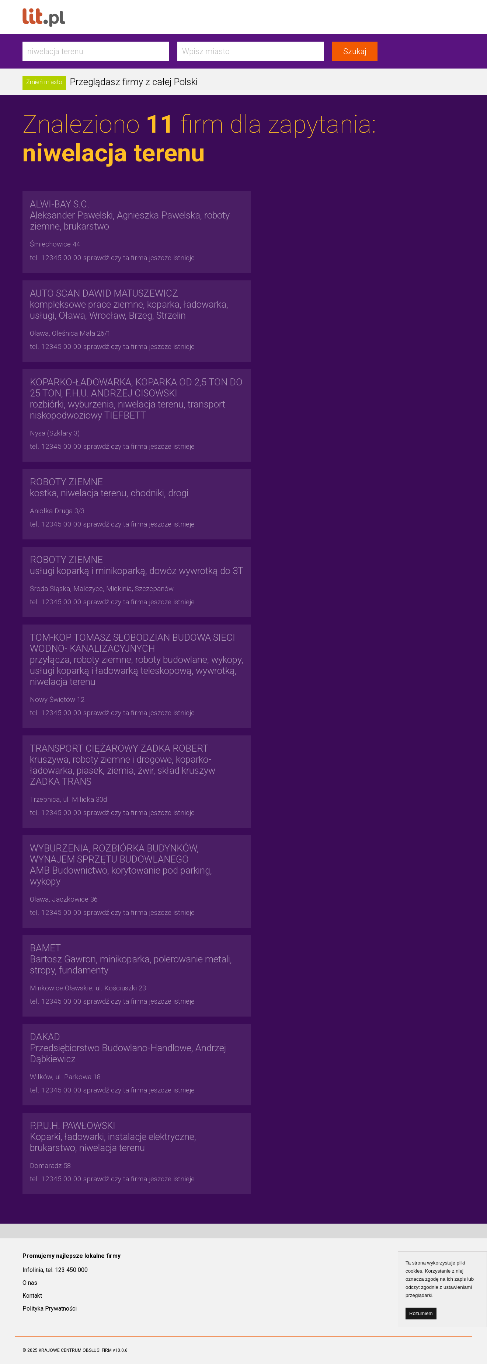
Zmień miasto (44, 81)
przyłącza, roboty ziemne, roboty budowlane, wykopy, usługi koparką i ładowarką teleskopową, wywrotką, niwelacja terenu (136, 659)
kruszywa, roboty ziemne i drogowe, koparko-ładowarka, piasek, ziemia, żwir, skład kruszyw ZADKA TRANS (122, 765)
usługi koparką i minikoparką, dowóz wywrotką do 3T (136, 565)
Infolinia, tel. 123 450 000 (55, 1269)
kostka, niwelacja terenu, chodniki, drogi (109, 487)
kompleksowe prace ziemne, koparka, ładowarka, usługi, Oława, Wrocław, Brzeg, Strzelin (129, 304)
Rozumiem (421, 1313)
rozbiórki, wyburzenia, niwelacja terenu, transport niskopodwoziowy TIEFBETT (136, 399)
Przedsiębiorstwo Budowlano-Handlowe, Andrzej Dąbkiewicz (128, 1047)
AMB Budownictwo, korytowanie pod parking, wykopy (121, 865)
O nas (29, 1282)
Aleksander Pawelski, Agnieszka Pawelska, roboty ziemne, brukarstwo (130, 215)
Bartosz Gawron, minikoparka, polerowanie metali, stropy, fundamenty (131, 959)
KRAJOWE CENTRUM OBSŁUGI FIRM (75, 1350)
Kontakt (32, 1295)
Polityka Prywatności (49, 1308)
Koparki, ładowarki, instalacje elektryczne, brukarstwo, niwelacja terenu (113, 1136)
